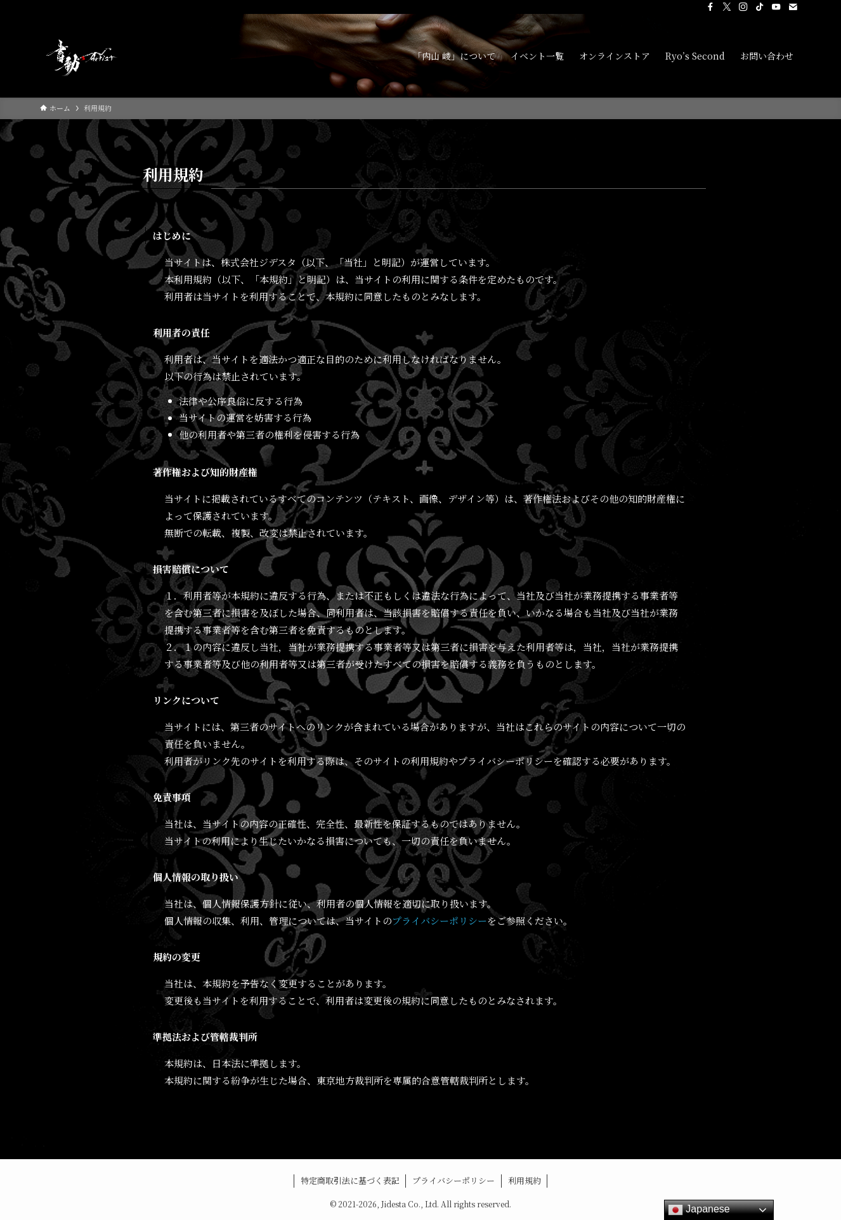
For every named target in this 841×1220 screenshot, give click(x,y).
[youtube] (776, 7)
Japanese (699, 1209)
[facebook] (710, 7)
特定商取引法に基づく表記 (350, 1180)
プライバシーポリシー (439, 920)
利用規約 (524, 1180)
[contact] (793, 7)
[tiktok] (760, 7)
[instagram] (743, 7)
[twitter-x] (727, 7)
